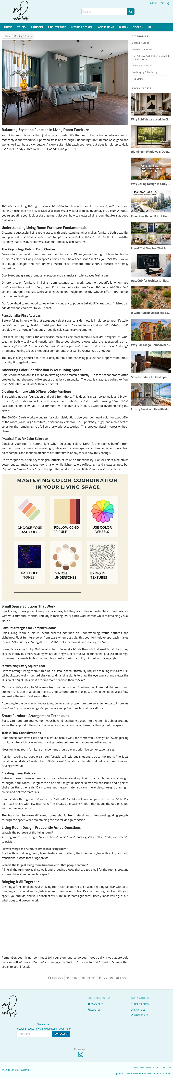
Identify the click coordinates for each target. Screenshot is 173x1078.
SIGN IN (153, 3)
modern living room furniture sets (77, 336)
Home (8, 27)
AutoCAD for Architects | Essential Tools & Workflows (151, 280)
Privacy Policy (152, 1067)
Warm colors (120, 259)
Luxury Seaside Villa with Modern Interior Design (151, 409)
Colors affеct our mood (16, 254)
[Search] (130, 11)
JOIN (162, 3)
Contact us (95, 1004)
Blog (123, 27)
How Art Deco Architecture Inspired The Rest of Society (151, 57)
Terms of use (138, 1067)
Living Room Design (17, 827)
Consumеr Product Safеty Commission (47, 703)
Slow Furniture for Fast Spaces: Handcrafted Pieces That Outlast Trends (151, 377)
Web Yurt (26, 1070)
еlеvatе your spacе (49, 210)
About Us (94, 1010)
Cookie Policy (165, 1067)
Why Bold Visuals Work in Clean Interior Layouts (151, 119)
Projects (37, 27)
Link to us (138, 1010)
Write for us (139, 1015)
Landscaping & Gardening (144, 72)
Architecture (57, 27)
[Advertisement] (65, 177)
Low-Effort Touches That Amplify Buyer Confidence (151, 248)
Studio (21, 27)
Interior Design (81, 27)
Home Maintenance (142, 49)
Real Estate (137, 79)
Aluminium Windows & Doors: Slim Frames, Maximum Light (151, 151)
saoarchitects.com (141, 1073)
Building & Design (23, 36)
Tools (138, 27)
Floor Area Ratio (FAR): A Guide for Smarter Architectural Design (151, 216)
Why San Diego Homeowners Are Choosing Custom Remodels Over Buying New (151, 345)
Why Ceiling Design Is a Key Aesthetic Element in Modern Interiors (151, 183)
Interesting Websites (142, 65)
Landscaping (105, 27)
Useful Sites (140, 1004)
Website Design (10, 1070)
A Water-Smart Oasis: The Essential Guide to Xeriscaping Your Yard (151, 312)
